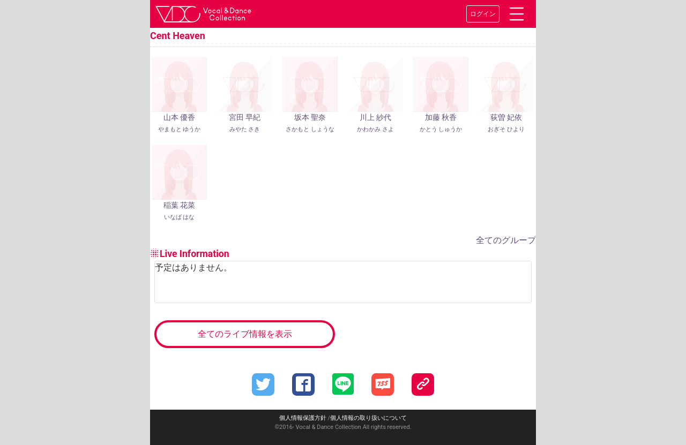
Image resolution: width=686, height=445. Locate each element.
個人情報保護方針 (302, 417)
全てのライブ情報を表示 (245, 334)
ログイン (483, 14)
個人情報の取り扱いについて (368, 417)
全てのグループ (506, 240)
